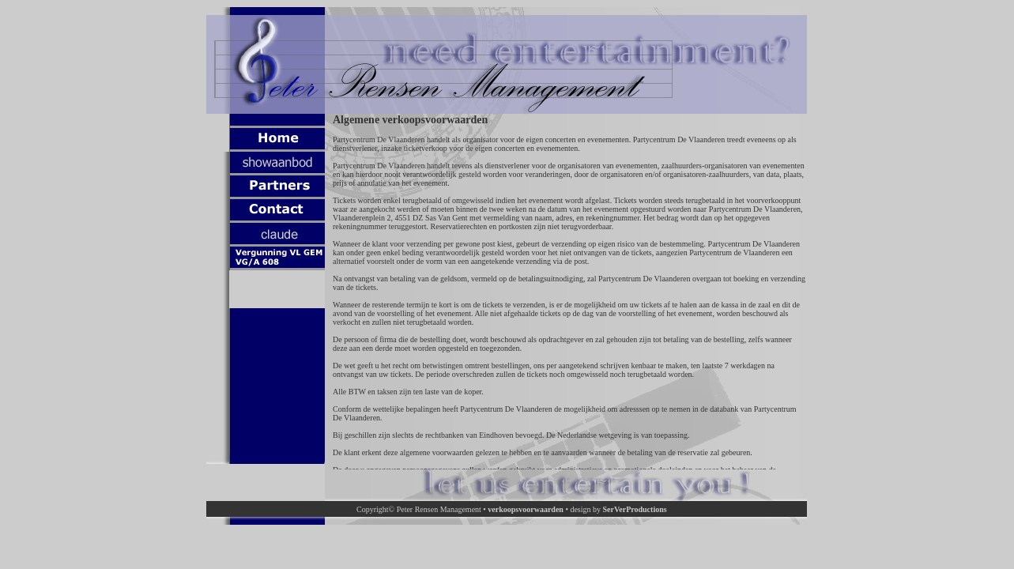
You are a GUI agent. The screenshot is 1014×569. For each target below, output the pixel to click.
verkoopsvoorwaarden (526, 509)
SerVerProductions (635, 509)
